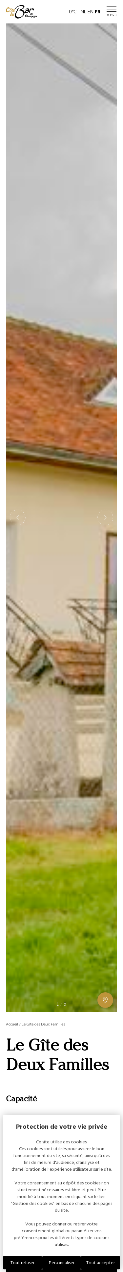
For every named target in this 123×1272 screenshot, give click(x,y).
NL (83, 11)
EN (90, 11)
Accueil (12, 1024)
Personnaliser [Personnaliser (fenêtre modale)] (61, 1262)
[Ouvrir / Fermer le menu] (112, 12)
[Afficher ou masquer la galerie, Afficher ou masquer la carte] (105, 1000)
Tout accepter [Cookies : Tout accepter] (100, 1262)
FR (98, 11)
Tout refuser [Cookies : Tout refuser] (22, 1262)
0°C (73, 11)
